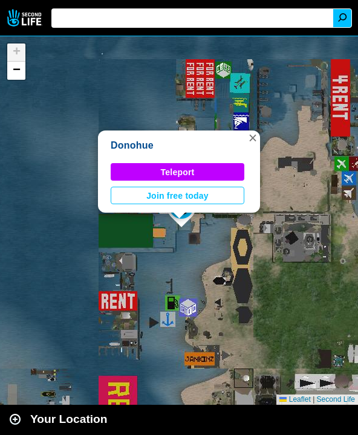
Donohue (132, 145)
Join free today (177, 196)
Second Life (25, 17)
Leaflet (294, 399)
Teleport (178, 172)
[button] (253, 137)
